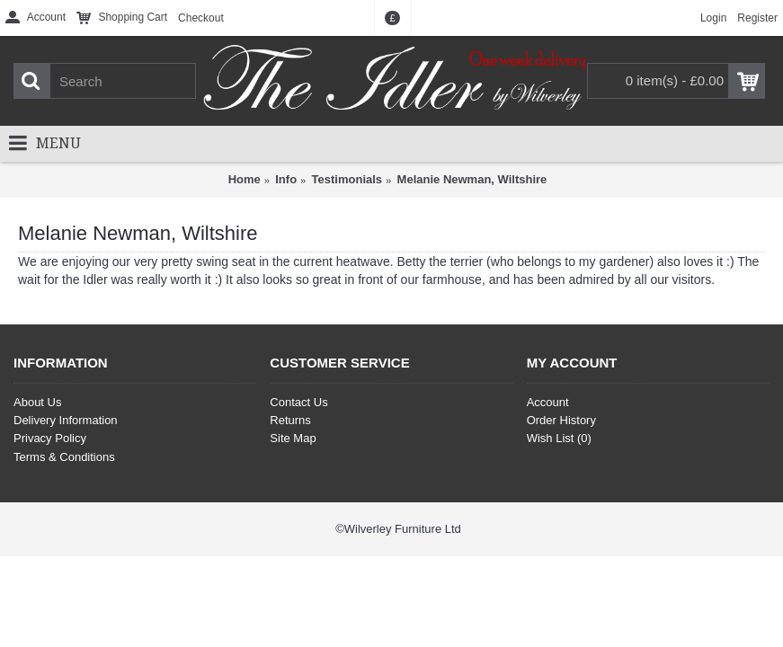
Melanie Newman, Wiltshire (472, 179)
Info (286, 179)
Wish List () (559, 438)
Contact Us (298, 402)
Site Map (293, 438)
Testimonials (347, 179)
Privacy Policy (49, 438)
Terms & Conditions (64, 457)
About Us (37, 402)
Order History (561, 420)
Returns (290, 420)
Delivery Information (65, 420)
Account (548, 402)
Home (244, 179)
